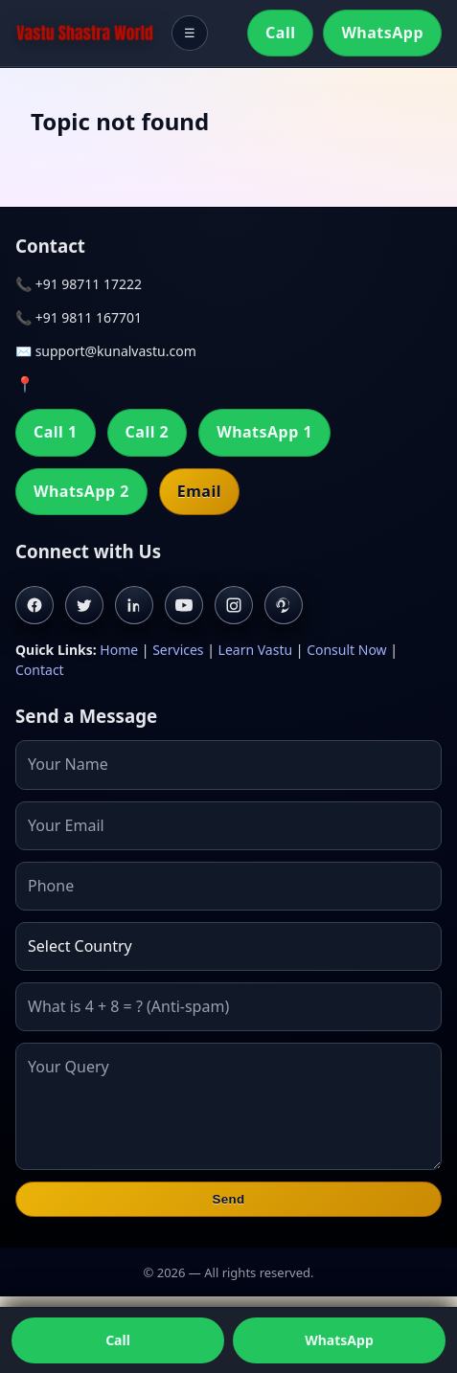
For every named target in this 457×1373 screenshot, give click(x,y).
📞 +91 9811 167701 (78, 317)
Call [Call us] (117, 1340)
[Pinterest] (283, 605)
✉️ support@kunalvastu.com (105, 351)
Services (177, 650)
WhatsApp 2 (81, 491)
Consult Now (346, 650)
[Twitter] (84, 605)
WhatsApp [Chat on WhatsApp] (339, 1340)
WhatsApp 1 (264, 431)
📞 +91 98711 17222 (78, 284)
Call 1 (56, 431)
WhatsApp (382, 32)
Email (199, 491)
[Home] (84, 33)
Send (228, 1199)
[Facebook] (34, 605)
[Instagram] (234, 605)
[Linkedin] (134, 605)
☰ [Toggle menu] (189, 33)
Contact (39, 670)
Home (119, 650)
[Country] (228, 946)
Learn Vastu (255, 650)
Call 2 (148, 431)
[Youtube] (184, 605)
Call (280, 32)
